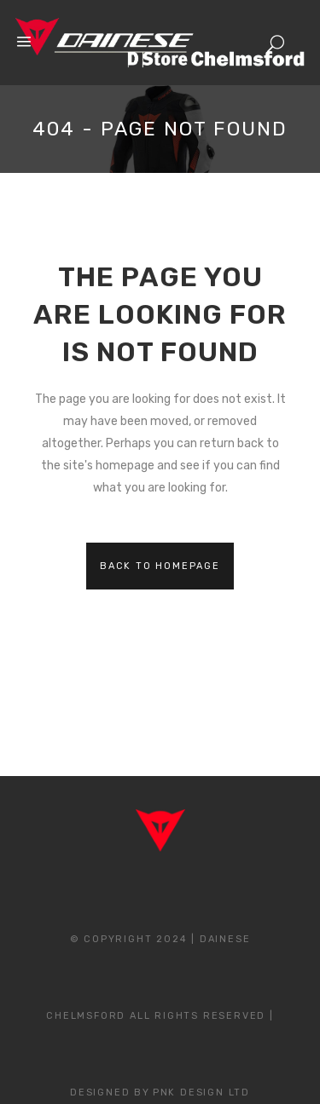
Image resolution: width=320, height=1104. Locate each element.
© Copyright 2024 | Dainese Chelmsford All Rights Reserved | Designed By (160, 1016)
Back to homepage (160, 566)
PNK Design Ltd (201, 1092)
